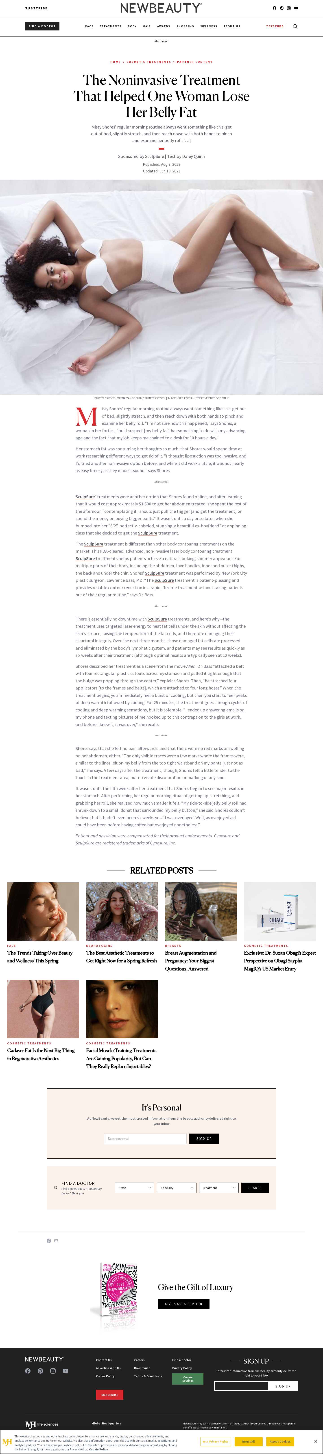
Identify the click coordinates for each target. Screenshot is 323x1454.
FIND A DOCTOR (42, 26)
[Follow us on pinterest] (282, 8)
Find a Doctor (181, 1360)
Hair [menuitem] (147, 26)
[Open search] (294, 26)
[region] (161, 1442)
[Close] (316, 1441)
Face (11, 946)
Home (115, 62)
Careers (139, 1360)
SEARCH (255, 1188)
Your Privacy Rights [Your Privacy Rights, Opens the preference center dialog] (215, 1441)
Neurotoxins (99, 946)
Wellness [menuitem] (209, 26)
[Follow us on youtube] (296, 8)
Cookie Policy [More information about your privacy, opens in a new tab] (98, 1449)
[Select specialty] (176, 1188)
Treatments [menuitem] (111, 26)
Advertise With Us (108, 1368)
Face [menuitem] (89, 26)
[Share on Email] (56, 1241)
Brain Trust (142, 1368)
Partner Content (195, 62)
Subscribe (36, 8)
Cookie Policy (105, 1376)
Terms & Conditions (148, 1376)
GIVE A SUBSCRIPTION (184, 1304)
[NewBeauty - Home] (161, 8)
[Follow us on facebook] (274, 8)
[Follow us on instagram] (289, 8)
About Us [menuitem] (232, 26)
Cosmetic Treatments (149, 62)
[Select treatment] (219, 1188)
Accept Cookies (280, 1441)
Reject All (248, 1441)
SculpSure (85, 496)
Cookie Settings (188, 1378)
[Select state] (134, 1188)
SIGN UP (204, 1138)
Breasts (173, 946)
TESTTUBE (274, 26)
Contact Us (104, 1360)
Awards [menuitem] (163, 26)
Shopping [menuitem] (185, 26)
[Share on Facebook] (49, 1241)
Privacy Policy (182, 1368)
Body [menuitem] (132, 26)
